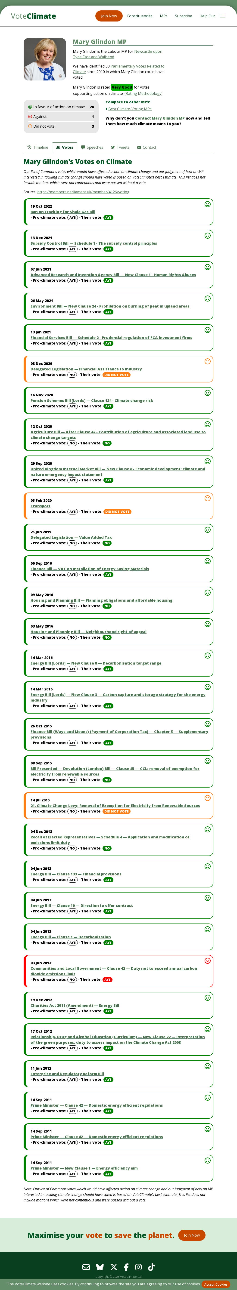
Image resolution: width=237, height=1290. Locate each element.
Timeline (38, 147)
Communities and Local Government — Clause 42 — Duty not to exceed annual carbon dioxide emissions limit (114, 971)
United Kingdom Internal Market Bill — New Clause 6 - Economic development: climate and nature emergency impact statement (118, 471)
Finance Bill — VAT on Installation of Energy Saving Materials (90, 568)
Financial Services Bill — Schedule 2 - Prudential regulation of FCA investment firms (111, 337)
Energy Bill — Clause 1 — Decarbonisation (71, 936)
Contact (146, 147)
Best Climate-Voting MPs (130, 108)
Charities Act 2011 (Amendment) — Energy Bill (75, 1005)
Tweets (120, 147)
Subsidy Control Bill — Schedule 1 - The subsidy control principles (94, 243)
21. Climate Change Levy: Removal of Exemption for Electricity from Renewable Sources (115, 805)
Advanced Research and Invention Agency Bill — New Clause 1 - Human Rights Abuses (113, 274)
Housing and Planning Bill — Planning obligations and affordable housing (101, 600)
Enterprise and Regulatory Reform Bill (67, 1073)
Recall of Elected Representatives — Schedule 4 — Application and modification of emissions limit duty (110, 839)
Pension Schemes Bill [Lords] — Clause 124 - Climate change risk (92, 400)
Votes (64, 147)
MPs (164, 15)
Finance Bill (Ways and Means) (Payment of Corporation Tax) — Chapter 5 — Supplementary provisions (119, 734)
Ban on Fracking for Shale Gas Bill (63, 211)
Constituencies (140, 15)
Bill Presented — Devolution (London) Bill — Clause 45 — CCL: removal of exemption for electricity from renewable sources (115, 771)
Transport (40, 505)
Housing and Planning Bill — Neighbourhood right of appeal (89, 631)
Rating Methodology (143, 93)
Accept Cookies (216, 1284)
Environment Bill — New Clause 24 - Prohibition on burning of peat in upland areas (110, 306)
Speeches (92, 147)
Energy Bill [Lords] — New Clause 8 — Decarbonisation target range (96, 663)
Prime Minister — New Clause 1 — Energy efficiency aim (84, 1168)
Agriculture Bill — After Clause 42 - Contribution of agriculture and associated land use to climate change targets (118, 434)
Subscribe (183, 15)
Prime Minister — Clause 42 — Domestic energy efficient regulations (97, 1105)
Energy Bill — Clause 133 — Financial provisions (76, 874)
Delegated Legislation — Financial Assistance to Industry (86, 369)
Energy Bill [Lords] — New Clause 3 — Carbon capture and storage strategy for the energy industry (118, 697)
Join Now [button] (109, 15)
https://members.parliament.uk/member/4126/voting (83, 191)
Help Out (207, 15)
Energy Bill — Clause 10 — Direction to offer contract (82, 905)
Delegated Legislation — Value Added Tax (71, 537)
